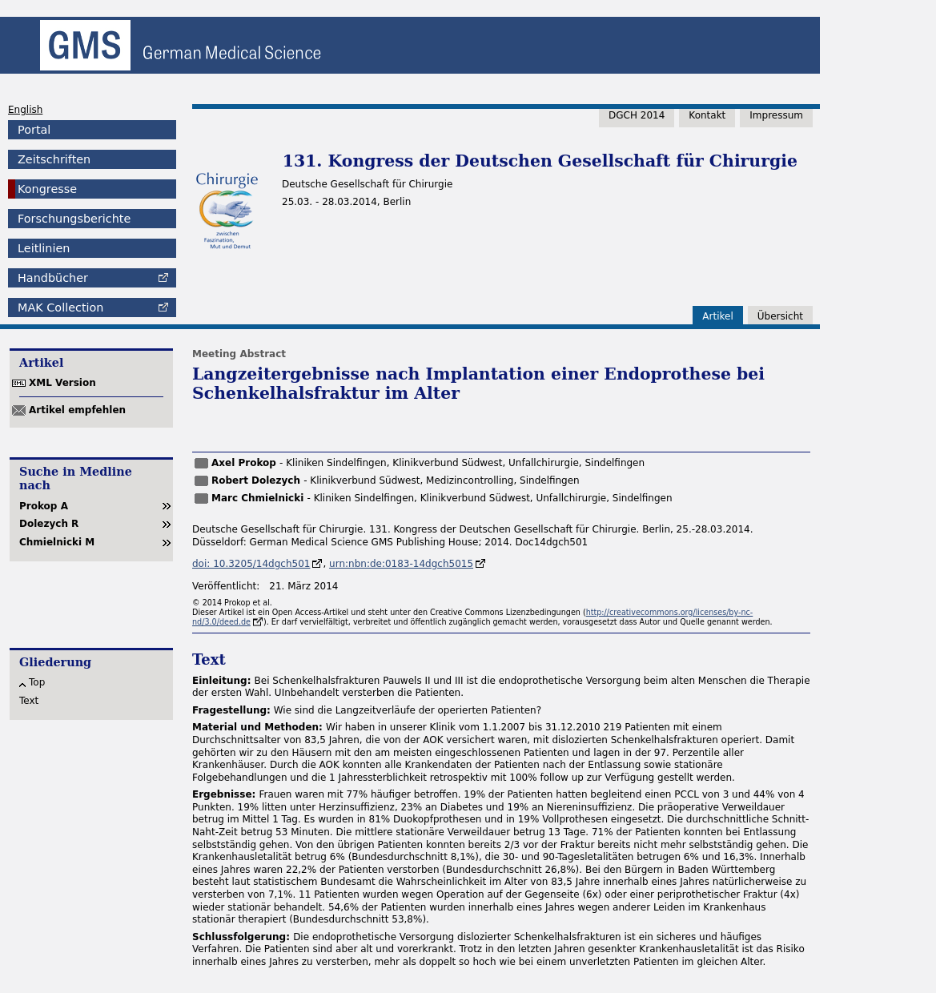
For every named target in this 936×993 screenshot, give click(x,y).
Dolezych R (48, 523)
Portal (34, 129)
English (25, 109)
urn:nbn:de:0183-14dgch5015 (401, 563)
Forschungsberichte (74, 218)
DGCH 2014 (637, 115)
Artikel (717, 316)
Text (28, 700)
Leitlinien (44, 248)
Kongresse (47, 189)
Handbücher (53, 277)
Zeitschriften (54, 159)
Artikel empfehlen (77, 410)
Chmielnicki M (56, 542)
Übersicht (780, 316)
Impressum (776, 115)
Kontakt (707, 115)
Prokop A (43, 506)
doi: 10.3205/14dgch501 (251, 563)
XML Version (62, 382)
